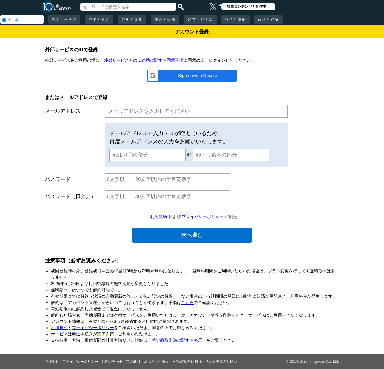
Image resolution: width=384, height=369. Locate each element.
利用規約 (158, 216)
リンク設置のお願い (221, 361)
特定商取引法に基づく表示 (147, 361)
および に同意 (194, 216)
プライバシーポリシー (203, 216)
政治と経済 (268, 19)
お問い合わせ (112, 361)
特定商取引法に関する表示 (177, 340)
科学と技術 (235, 19)
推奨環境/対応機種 (187, 361)
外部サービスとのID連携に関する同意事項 (144, 60)
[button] (192, 76)
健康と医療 (165, 19)
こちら (187, 302)
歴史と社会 (99, 19)
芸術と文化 (132, 19)
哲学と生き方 (64, 19)
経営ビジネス (200, 19)
